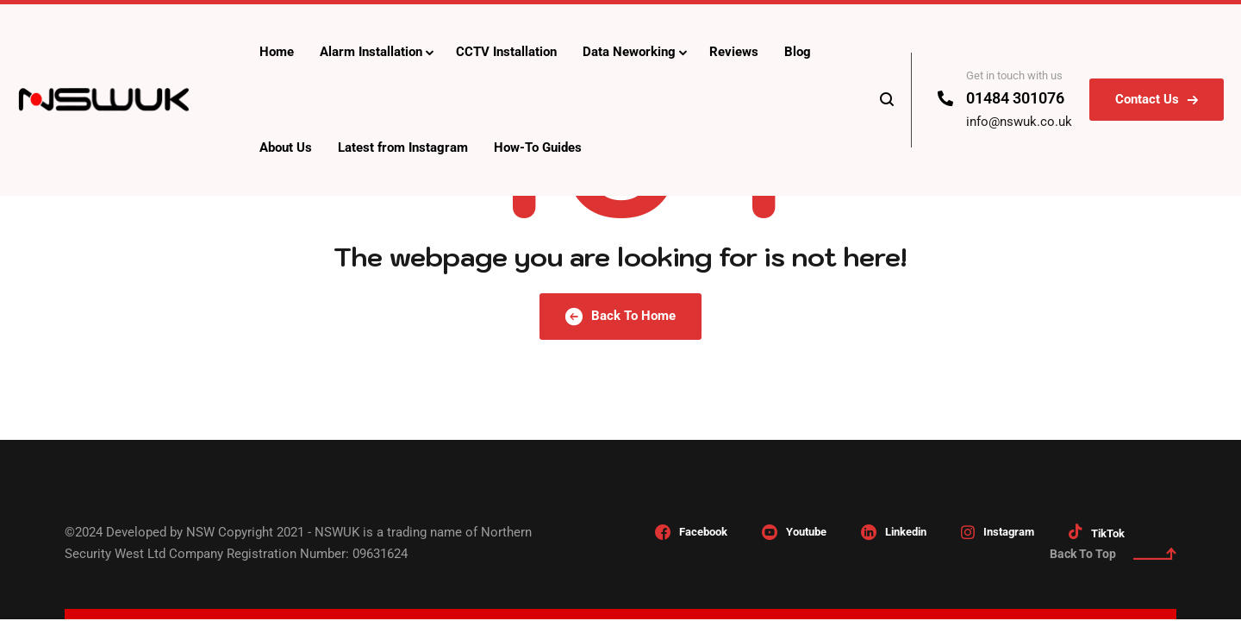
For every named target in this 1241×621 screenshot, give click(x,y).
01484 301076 (1015, 98)
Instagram (1008, 531)
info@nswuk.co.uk (1019, 121)
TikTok (1108, 533)
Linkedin (905, 531)
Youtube (806, 531)
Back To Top (1113, 554)
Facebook (703, 531)
